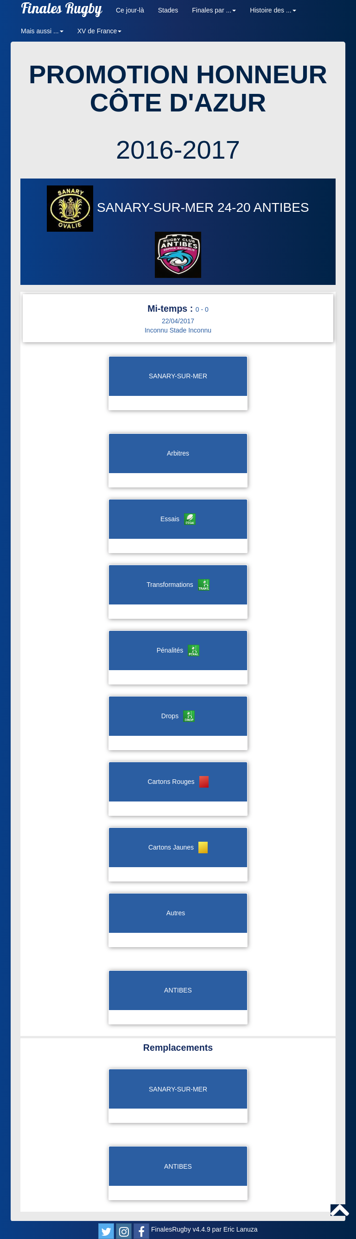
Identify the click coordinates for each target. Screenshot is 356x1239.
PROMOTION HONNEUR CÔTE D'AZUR (178, 88)
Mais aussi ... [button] (42, 31)
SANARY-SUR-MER (132, 207)
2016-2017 (178, 149)
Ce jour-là (130, 10)
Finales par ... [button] (214, 10)
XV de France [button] (99, 31)
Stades (168, 10)
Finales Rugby (61, 10)
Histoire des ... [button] (273, 10)
